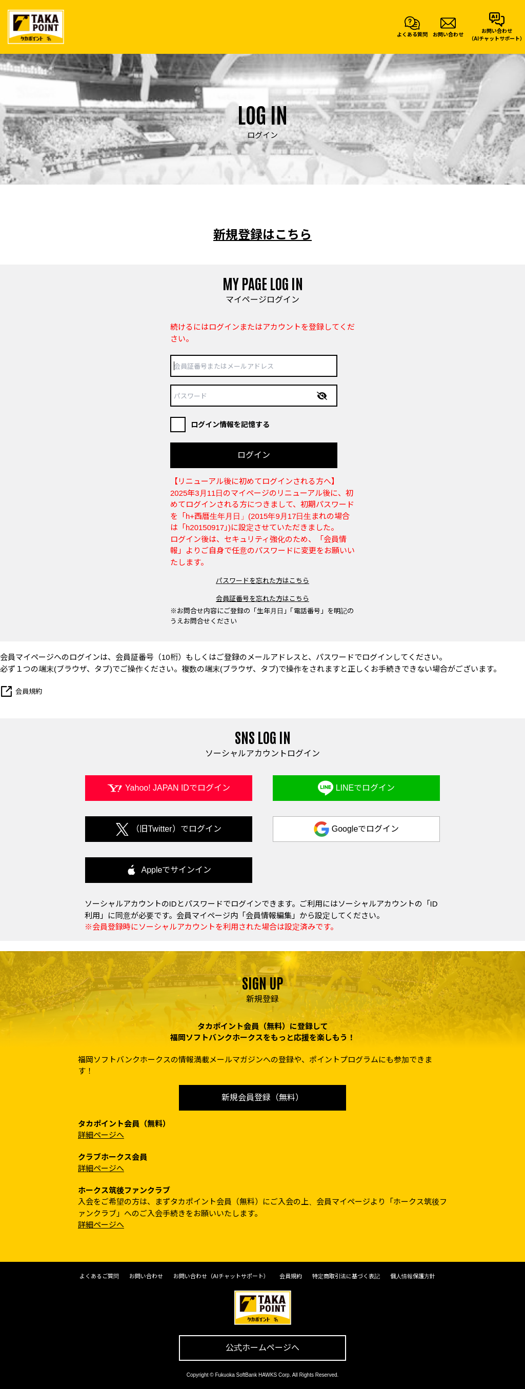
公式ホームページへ (262, 1347)
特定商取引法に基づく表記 (346, 1276)
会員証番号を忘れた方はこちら (262, 598)
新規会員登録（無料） (262, 1097)
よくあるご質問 (99, 1276)
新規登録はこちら (262, 234)
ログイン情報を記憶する (220, 424)
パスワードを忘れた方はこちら (262, 581)
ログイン (253, 455)
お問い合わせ (146, 1276)
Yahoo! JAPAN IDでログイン (177, 787)
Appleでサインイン (177, 869)
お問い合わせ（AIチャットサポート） (221, 1276)
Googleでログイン (365, 828)
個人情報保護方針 (412, 1276)
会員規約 (21, 691)
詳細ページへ (101, 1135)
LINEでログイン (365, 787)
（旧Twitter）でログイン (176, 828)
